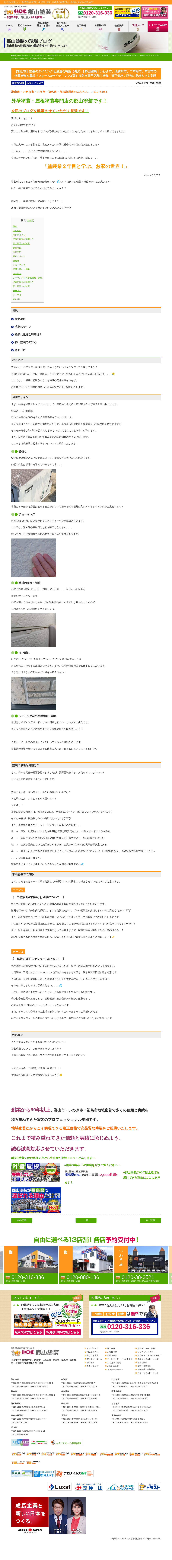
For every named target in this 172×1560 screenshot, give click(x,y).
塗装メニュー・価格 (146, 1348)
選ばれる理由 (92, 1355)
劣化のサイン (19, 235)
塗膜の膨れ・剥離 (21, 269)
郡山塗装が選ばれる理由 (43, 26)
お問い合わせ (113, 1366)
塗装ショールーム (94, 1359)
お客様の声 (100, 27)
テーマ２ (17, 295)
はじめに (17, 230)
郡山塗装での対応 (21, 243)
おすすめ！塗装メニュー (62, 26)
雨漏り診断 (142, 1362)
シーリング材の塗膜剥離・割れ (27, 277)
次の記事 (21, 1220)
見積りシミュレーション (148, 1359)
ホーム (9, 27)
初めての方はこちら (28, 1332)
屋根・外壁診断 (144, 1366)
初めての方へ (24, 27)
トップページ (92, 1348)
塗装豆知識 (18, 83)
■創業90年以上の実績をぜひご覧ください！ (92, 1165)
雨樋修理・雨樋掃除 (146, 1369)
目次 (15, 226)
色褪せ (16, 260)
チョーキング (19, 265)
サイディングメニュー (147, 1352)
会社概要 (91, 1362)
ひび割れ (17, 273)
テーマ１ (17, 290)
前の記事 (150, 1220)
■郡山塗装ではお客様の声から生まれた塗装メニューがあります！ (53, 1158)
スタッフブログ (34, 83)
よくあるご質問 (114, 1362)
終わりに (17, 248)
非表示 (30, 220)
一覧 (86, 1220)
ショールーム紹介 (158, 27)
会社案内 (119, 27)
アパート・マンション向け (149, 1355)
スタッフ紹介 (92, 1366)
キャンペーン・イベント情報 (120, 1359)
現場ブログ (138, 27)
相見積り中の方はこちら (62, 1332)
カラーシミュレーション (148, 1373)
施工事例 (81, 27)
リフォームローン (115, 1369)
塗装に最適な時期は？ (23, 239)
